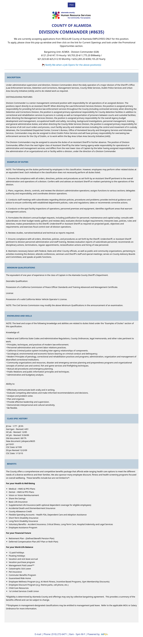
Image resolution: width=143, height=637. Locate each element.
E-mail (38, 634)
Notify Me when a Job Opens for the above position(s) (71, 64)
